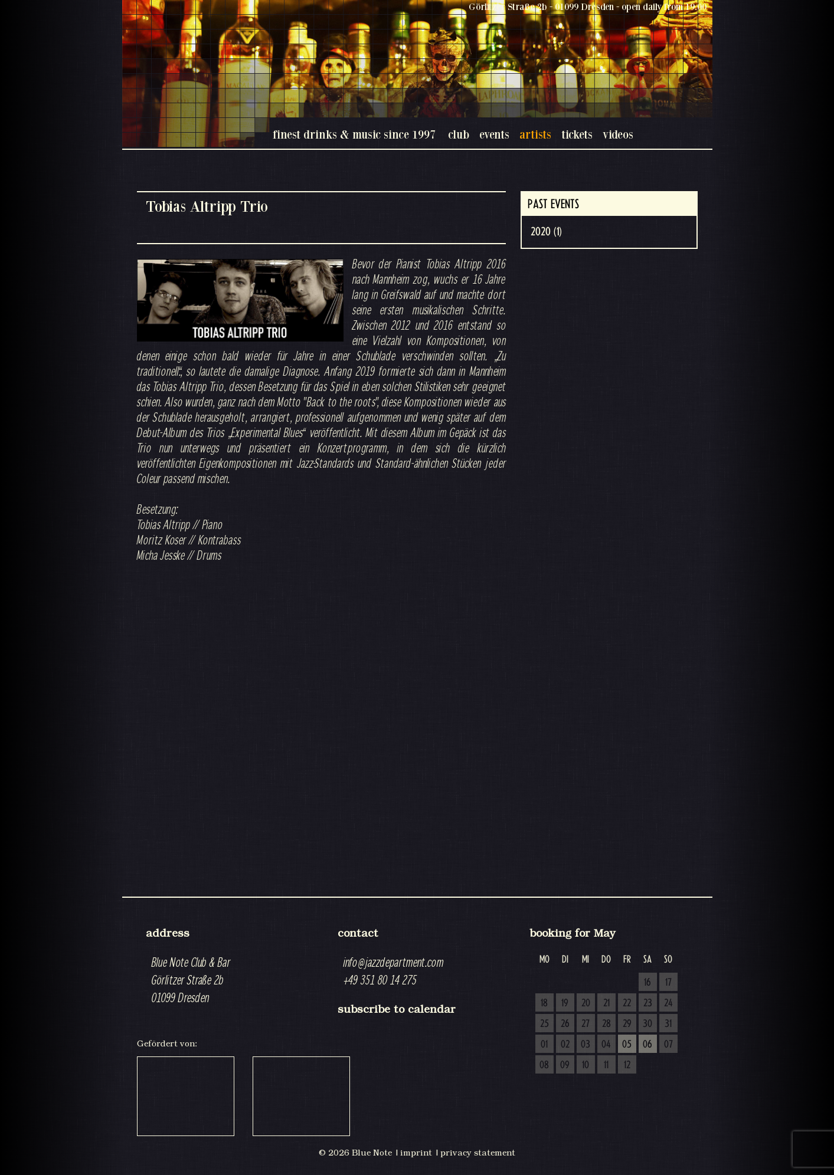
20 (585, 1003)
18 (544, 1003)
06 (647, 1044)
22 (627, 1003)
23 (647, 1003)
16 (647, 982)
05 (627, 1044)
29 (627, 1024)
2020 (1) (546, 232)
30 (647, 1024)
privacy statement (477, 1152)
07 (668, 1044)
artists (535, 134)
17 (668, 982)
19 (564, 1003)
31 (668, 1024)
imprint (416, 1152)
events (494, 134)
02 (565, 1044)
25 (544, 1024)
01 (544, 1044)
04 (606, 1044)
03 (585, 1044)
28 (606, 1024)
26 (565, 1024)
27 (585, 1024)
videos (618, 134)
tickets (577, 134)
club (458, 134)
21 (606, 1003)
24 (668, 1003)
